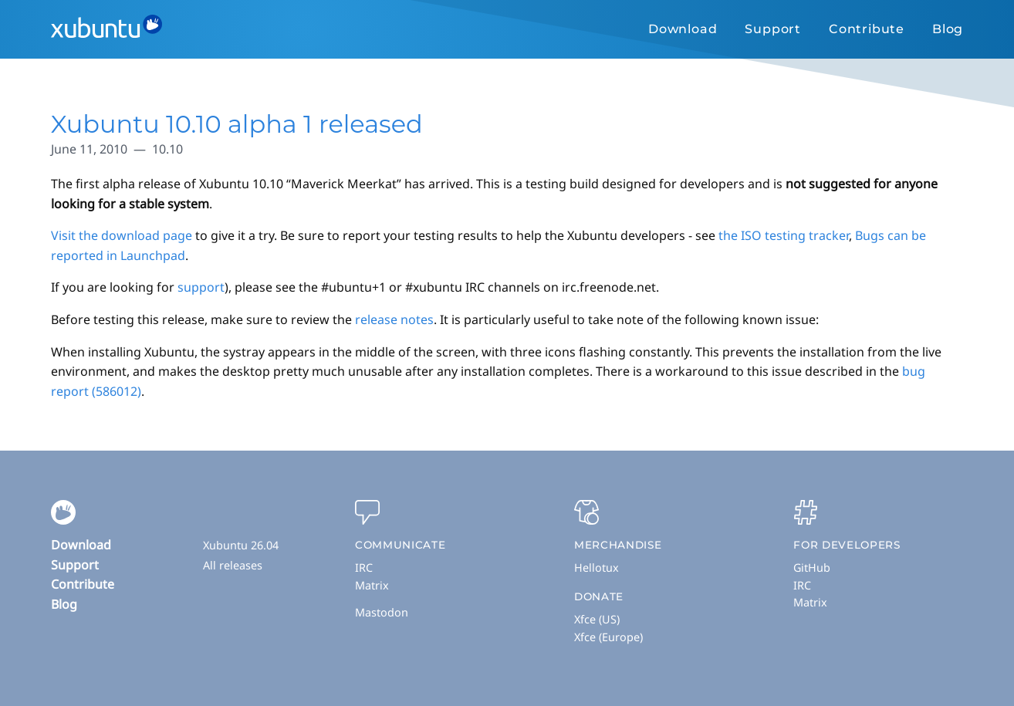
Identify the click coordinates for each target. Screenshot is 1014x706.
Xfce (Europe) (608, 637)
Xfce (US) (597, 619)
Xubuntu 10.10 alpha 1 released (237, 124)
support (201, 287)
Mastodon (381, 612)
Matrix (372, 585)
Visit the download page (121, 235)
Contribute (866, 29)
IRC (364, 567)
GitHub (811, 567)
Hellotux (596, 567)
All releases (232, 565)
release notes (394, 319)
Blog (947, 29)
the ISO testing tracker (783, 235)
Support (773, 29)
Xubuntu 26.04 (241, 545)
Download (682, 29)
